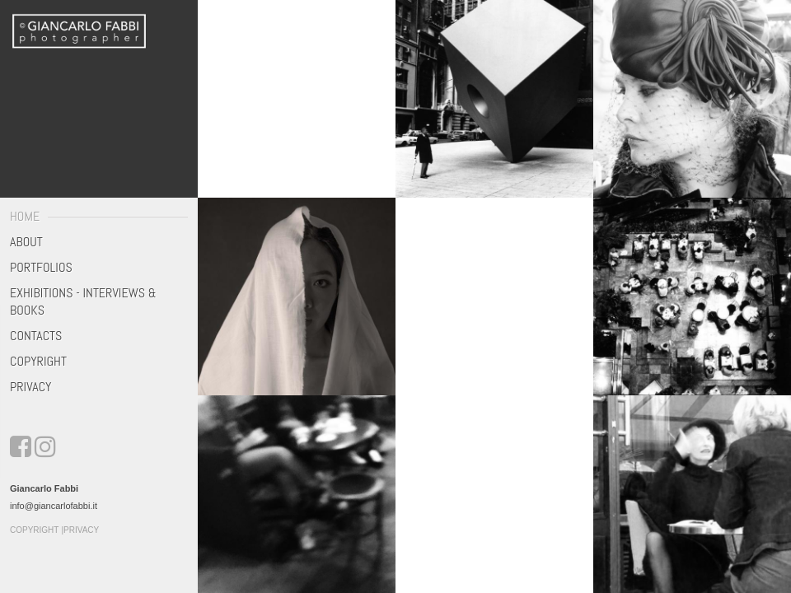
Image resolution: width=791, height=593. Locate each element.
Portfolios (41, 267)
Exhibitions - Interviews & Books (83, 301)
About (26, 241)
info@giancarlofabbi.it (53, 506)
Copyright (38, 361)
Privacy (30, 386)
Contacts (36, 335)
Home (25, 216)
